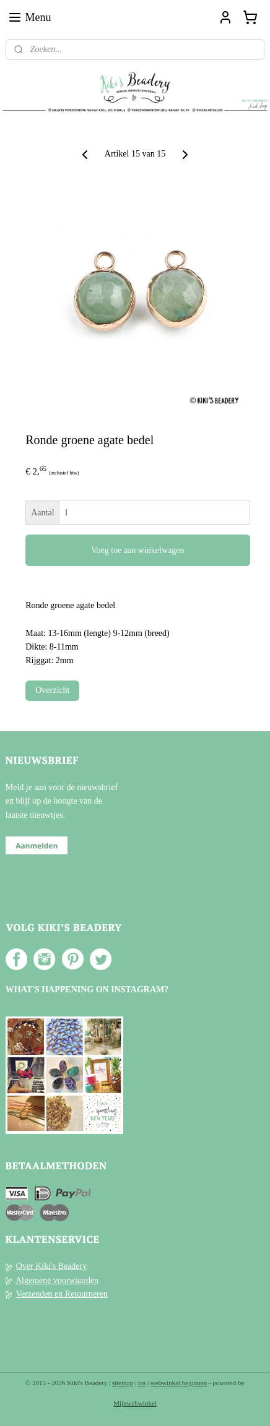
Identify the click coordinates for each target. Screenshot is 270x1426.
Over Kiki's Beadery (51, 1266)
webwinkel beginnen (178, 1382)
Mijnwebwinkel (135, 1403)
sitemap (122, 1382)
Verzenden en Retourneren (62, 1294)
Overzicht (52, 689)
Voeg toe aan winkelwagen (137, 549)
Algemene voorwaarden (56, 1280)
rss (142, 1382)
